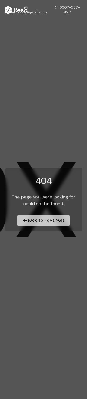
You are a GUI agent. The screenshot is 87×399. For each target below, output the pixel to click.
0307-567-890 (67, 10)
